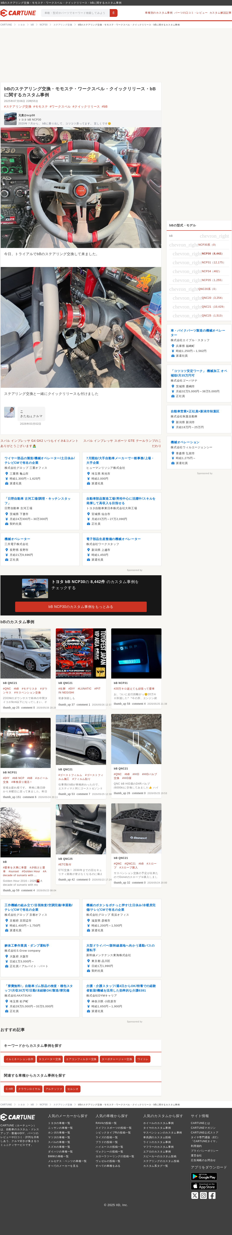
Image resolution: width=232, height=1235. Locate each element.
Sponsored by (134, 570)
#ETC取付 (64, 864)
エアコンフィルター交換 (81, 1059)
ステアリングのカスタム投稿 (161, 1161)
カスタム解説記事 (220, 12)
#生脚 (62, 688)
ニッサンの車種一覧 (60, 1127)
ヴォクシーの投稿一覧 (109, 1151)
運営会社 (196, 1155)
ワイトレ (142, 1059)
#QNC (7, 688)
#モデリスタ (29, 688)
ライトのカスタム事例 (157, 1142)
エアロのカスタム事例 (157, 1151)
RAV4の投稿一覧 (106, 1123)
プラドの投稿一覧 (107, 1142)
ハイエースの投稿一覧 (109, 1146)
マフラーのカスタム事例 (158, 1146)
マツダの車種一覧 (59, 1137)
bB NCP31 (121, 683)
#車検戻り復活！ (21, 782)
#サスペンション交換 (27, 692)
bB (5, 861)
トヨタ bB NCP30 (29, 119)
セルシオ (72, 1088)
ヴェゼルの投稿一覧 (108, 1161)
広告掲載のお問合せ (203, 1160)
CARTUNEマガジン (203, 1127)
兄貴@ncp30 (26, 115)
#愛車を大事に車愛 (15, 867)
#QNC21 (130, 863)
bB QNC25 (65, 858)
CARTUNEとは (200, 1123)
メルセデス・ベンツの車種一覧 (67, 1161)
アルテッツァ (54, 1088)
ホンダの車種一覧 (59, 1132)
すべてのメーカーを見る (63, 1165)
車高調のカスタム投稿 (157, 1137)
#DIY (71, 688)
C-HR (9, 1088)
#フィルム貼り (81, 778)
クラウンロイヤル (29, 1088)
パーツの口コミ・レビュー (191, 12)
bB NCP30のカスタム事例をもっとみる (80, 607)
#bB (105, 106)
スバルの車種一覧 (59, 1142)
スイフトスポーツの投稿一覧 (114, 1127)
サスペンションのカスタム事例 (162, 1132)
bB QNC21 (10, 683)
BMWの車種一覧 (58, 1156)
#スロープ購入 (128, 867)
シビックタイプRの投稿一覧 (113, 1132)
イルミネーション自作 (20, 1059)
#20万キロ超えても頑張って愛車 (134, 688)
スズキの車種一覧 (59, 1146)
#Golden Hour (31, 871)
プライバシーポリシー (205, 1150)
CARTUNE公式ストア (204, 1132)
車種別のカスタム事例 (159, 12)
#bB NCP (18, 778)
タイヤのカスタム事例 (157, 1127)
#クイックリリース (86, 106)
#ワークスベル (60, 106)
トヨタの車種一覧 (59, 1123)
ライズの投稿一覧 (107, 1137)
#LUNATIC (85, 688)
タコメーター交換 (50, 1059)
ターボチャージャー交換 (117, 1059)
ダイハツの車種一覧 (60, 1151)
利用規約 (196, 1146)
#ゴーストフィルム (70, 775)
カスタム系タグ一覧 (155, 1165)
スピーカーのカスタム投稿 (160, 1156)
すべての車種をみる (108, 1165)
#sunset (14, 871)
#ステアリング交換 (18, 106)
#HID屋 (127, 778)
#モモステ (40, 106)
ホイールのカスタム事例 (158, 1123)
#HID (136, 774)
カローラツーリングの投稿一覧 (115, 1156)
